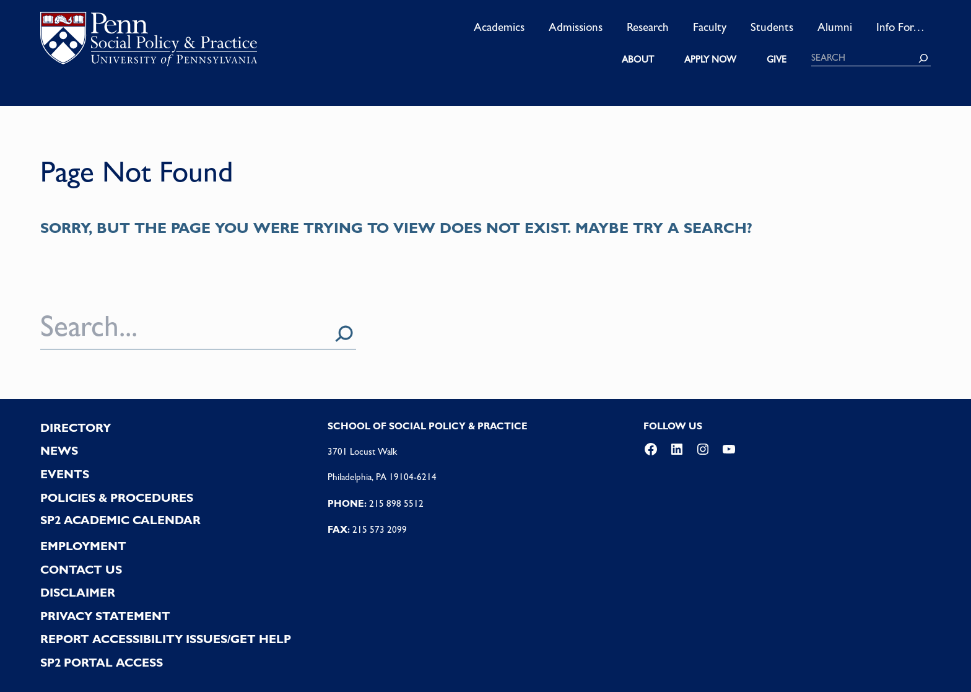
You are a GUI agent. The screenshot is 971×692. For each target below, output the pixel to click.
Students (772, 26)
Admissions (576, 26)
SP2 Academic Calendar (120, 520)
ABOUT (638, 59)
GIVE (776, 59)
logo (148, 43)
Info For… (900, 26)
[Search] (923, 58)
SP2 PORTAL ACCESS (101, 662)
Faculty (709, 26)
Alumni (834, 26)
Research (648, 26)
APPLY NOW (710, 59)
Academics (499, 26)
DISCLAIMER (77, 592)
